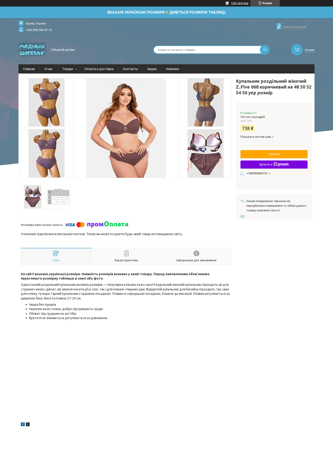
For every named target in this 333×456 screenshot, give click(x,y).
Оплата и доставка (99, 69)
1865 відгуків (239, 3)
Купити (274, 154)
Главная (29, 69)
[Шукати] (265, 50)
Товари (67, 69)
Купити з (274, 164)
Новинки (172, 69)
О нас (48, 69)
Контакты (130, 69)
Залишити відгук (294, 26)
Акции (152, 69)
